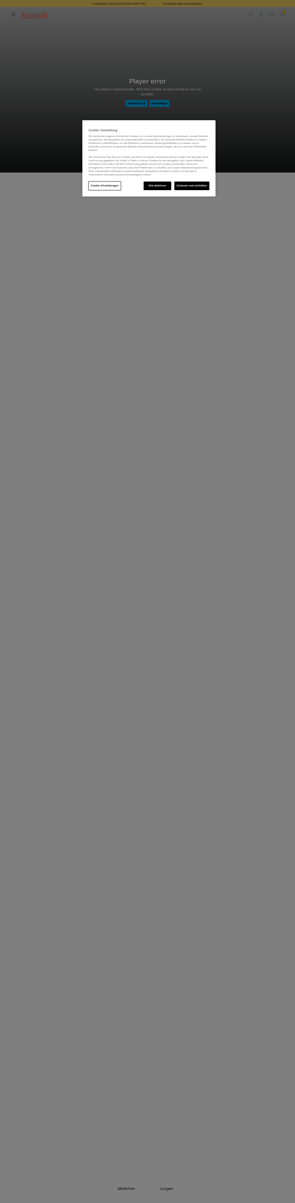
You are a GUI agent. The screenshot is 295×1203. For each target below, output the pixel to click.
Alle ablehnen (157, 185)
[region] (149, 158)
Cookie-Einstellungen (105, 185)
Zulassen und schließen (192, 185)
